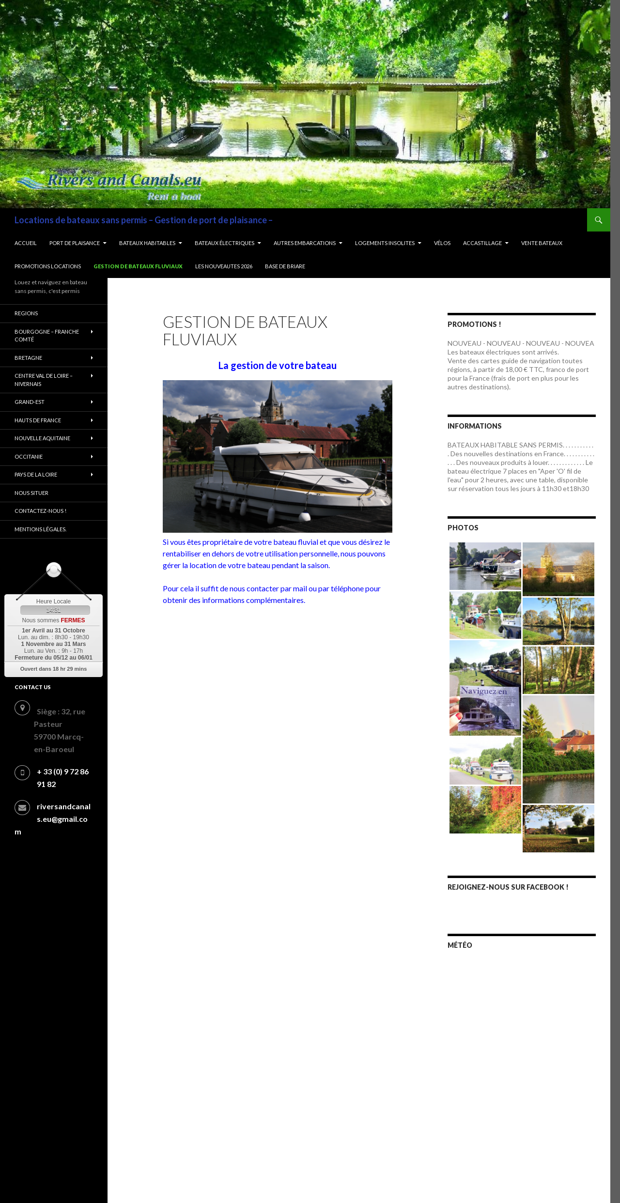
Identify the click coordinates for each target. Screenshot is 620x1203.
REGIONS (26, 313)
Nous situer (31, 493)
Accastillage (482, 243)
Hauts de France (38, 420)
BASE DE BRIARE (285, 266)
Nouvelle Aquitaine (42, 438)
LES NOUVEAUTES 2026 (223, 266)
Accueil (26, 243)
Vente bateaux (541, 243)
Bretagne (28, 358)
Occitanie (29, 456)
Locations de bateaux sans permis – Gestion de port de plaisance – (144, 220)
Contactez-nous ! (40, 511)
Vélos (442, 243)
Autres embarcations (305, 243)
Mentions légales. (40, 529)
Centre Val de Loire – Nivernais (44, 379)
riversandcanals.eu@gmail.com (53, 819)
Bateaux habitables (147, 243)
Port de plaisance (74, 243)
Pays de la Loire (36, 474)
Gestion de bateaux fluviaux (138, 266)
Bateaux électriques (224, 243)
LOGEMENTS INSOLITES (385, 243)
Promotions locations (48, 266)
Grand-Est (30, 402)
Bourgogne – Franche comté (47, 335)
